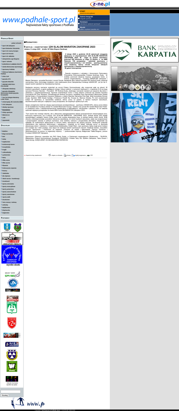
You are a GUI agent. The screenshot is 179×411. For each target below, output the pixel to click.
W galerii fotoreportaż (72, 68)
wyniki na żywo (11, 385)
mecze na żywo (12, 383)
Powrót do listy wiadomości (34, 155)
